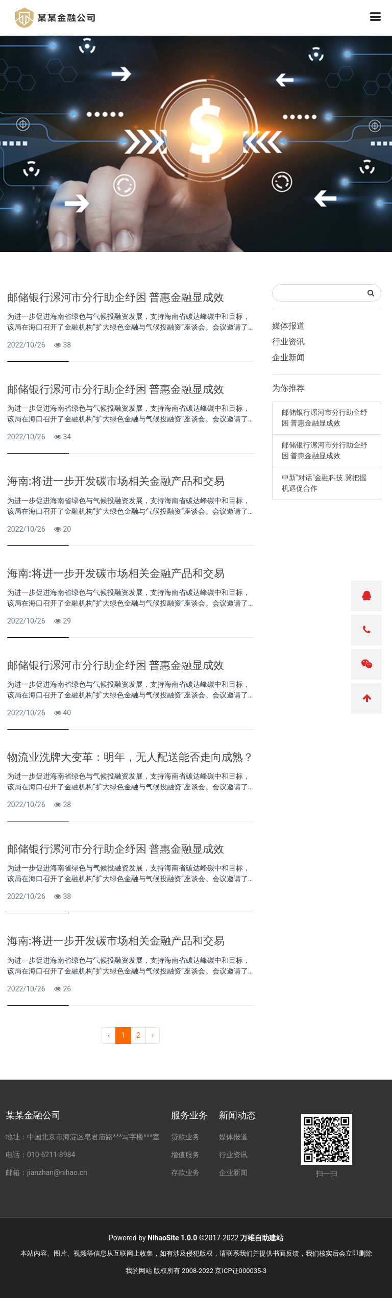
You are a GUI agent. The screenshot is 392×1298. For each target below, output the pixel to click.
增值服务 (185, 1155)
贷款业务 (185, 1137)
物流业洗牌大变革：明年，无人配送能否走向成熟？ (130, 757)
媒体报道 (288, 326)
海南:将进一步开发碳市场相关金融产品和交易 (116, 481)
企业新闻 (288, 357)
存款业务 (185, 1172)
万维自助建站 (261, 1238)
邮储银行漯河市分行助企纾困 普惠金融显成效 (115, 297)
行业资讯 (288, 341)
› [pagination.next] (153, 1035)
